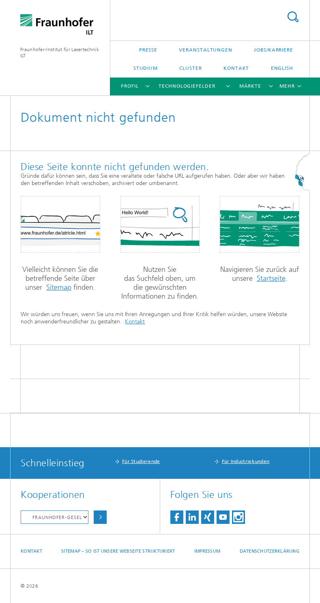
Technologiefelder (187, 86)
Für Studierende (141, 461)
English (282, 68)
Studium (145, 68)
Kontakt (236, 68)
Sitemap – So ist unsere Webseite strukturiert (118, 551)
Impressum (207, 551)
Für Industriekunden (246, 461)
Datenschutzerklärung (270, 551)
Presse (148, 50)
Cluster (190, 68)
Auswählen (100, 517)
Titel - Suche (292, 17)
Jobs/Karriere (273, 50)
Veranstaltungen (205, 50)
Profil (129, 86)
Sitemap (58, 287)
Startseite (271, 278)
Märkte (250, 86)
